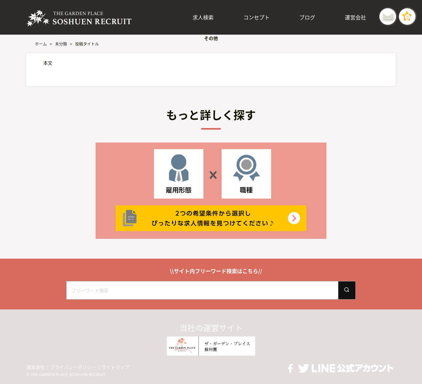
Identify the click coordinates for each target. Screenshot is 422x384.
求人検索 (203, 17)
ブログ (307, 17)
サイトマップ (115, 367)
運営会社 (355, 17)
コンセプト (256, 17)
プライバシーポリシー (73, 367)
